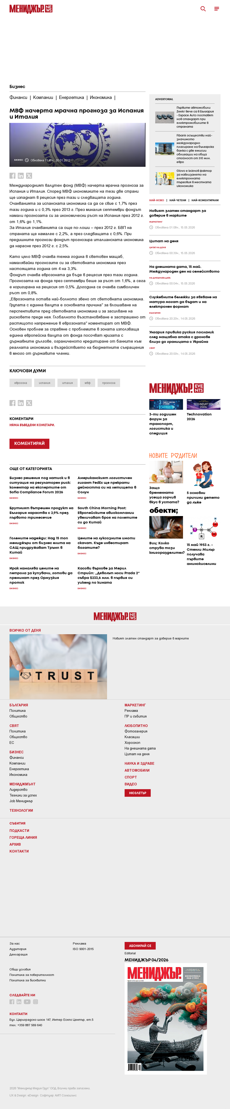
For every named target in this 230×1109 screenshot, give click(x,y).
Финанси (16, 757)
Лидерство (18, 789)
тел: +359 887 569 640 (25, 1025)
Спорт (131, 777)
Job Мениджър (21, 801)
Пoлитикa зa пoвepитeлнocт (31, 974)
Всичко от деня (25, 630)
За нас (14, 943)
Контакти (19, 851)
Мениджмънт (22, 784)
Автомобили (137, 770)
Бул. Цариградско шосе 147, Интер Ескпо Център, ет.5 (51, 1019)
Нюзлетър (137, 793)
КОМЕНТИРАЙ (29, 444)
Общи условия (20, 969)
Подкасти (19, 830)
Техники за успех (23, 795)
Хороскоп (132, 742)
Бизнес (17, 87)
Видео (131, 784)
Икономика (18, 774)
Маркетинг (135, 705)
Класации (132, 737)
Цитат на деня (137, 754)
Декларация (18, 954)
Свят (14, 725)
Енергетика (19, 769)
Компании (17, 763)
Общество (18, 716)
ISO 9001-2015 (83, 949)
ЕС (11, 742)
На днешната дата (140, 748)
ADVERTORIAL (164, 99)
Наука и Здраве (139, 763)
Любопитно (136, 725)
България (18, 705)
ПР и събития (136, 716)
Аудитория (17, 949)
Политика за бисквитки (27, 980)
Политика (17, 710)
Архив (15, 844)
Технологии (21, 810)
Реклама (131, 710)
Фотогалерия (136, 731)
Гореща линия (23, 837)
